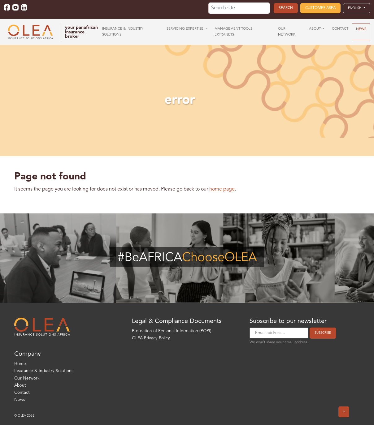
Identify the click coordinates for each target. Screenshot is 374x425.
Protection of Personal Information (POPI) (171, 331)
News (19, 400)
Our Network (27, 378)
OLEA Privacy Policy (151, 338)
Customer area (320, 8)
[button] (356, 8)
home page (222, 189)
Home (20, 364)
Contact (22, 393)
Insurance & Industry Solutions (43, 371)
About (20, 386)
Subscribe (323, 332)
